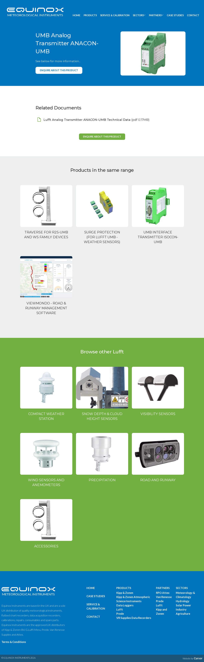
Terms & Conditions (14, 641)
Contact (93, 616)
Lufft (119, 609)
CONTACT (193, 15)
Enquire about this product (59, 70)
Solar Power (183, 605)
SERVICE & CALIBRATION (115, 15)
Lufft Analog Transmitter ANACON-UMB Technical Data (87, 120)
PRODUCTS (90, 15)
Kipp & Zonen (124, 592)
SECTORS (182, 587)
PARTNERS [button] (155, 15)
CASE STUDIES (175, 15)
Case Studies (95, 596)
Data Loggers (125, 605)
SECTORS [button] (138, 15)
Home (90, 587)
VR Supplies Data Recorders (133, 617)
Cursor (198, 658)
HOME (76, 15)
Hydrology (182, 601)
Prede (120, 613)
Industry (181, 609)
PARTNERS (163, 587)
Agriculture (183, 613)
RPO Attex (163, 592)
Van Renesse (164, 597)
